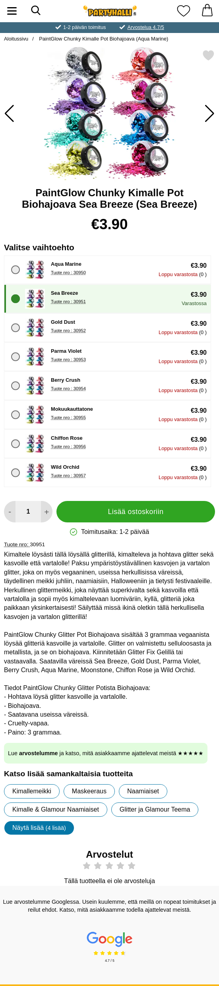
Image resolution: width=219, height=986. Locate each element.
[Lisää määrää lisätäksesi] (46, 511)
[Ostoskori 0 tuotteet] (207, 11)
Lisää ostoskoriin (135, 512)
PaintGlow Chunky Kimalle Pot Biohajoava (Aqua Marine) (103, 39)
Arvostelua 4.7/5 (145, 27)
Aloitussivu (16, 39)
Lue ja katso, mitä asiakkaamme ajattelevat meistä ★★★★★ (105, 753)
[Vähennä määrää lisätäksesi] (10, 511)
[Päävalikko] (12, 11)
